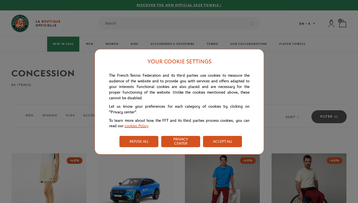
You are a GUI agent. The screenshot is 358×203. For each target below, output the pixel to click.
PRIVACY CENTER (180, 141)
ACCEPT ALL (222, 141)
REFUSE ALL (139, 141)
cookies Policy (136, 125)
